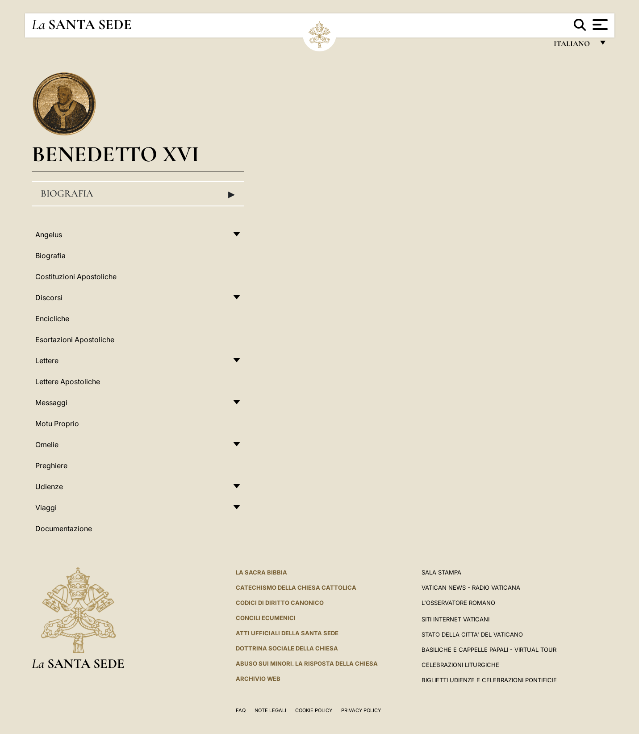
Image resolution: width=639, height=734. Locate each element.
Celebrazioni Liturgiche (460, 664)
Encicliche (52, 318)
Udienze (49, 486)
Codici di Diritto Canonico (280, 602)
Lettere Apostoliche (67, 381)
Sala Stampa (441, 572)
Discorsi (49, 297)
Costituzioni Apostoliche (76, 276)
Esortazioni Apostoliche (74, 339)
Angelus (48, 234)
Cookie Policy (313, 710)
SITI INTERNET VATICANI (455, 619)
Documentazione (63, 528)
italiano (573, 46)
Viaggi (46, 507)
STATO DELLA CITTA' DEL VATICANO (472, 634)
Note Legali (270, 710)
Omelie (46, 444)
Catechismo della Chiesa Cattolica (296, 587)
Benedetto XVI (115, 154)
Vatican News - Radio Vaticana (471, 587)
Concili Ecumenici (266, 617)
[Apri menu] (599, 24)
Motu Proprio (57, 423)
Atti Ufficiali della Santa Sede (287, 633)
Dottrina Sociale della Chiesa (287, 648)
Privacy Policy (361, 710)
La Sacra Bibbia (261, 572)
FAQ (241, 710)
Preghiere (51, 465)
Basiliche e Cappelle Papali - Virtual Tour (489, 649)
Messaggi (51, 402)
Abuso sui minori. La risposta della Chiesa (307, 663)
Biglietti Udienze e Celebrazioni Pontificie (489, 680)
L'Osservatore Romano (458, 602)
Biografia (138, 194)
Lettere (46, 360)
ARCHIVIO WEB (258, 678)
